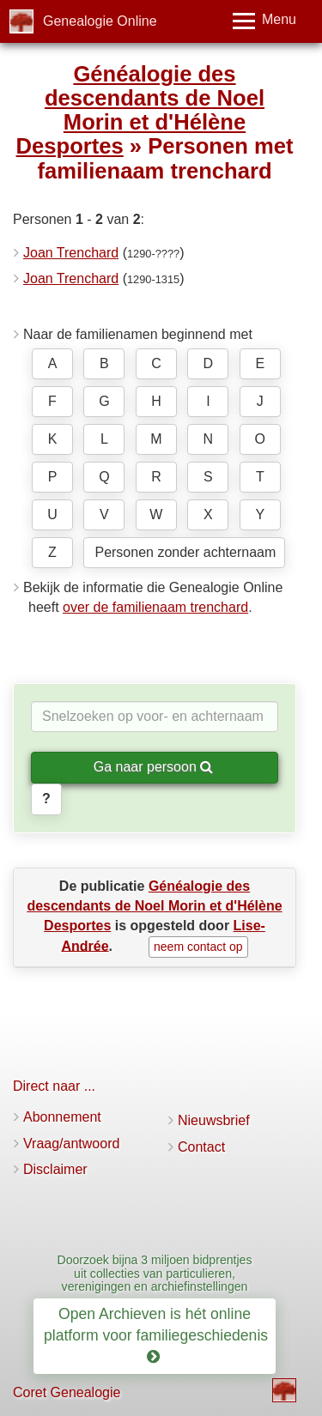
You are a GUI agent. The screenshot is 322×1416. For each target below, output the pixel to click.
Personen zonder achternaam (185, 552)
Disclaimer (55, 1169)
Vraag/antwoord (71, 1143)
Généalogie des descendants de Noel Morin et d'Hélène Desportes (140, 110)
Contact (201, 1147)
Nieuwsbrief (214, 1120)
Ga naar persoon (154, 766)
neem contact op (198, 946)
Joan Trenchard (70, 252)
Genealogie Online (100, 21)
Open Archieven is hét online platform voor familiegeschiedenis (158, 1335)
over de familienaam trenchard (155, 607)
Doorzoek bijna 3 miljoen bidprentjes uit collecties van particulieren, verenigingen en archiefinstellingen (155, 1273)
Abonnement (62, 1117)
